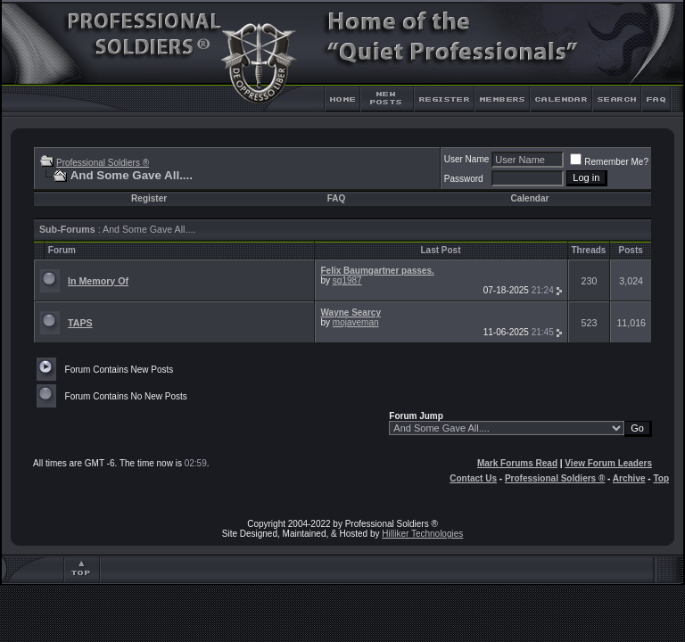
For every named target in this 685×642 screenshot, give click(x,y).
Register (149, 198)
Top (661, 478)
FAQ (336, 198)
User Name (467, 159)
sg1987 (347, 280)
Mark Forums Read (517, 463)
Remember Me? (609, 162)
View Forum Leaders (608, 463)
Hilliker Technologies (422, 534)
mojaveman (356, 322)
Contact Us (473, 478)
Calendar (530, 198)
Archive (629, 478)
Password (463, 179)
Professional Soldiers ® (102, 163)
